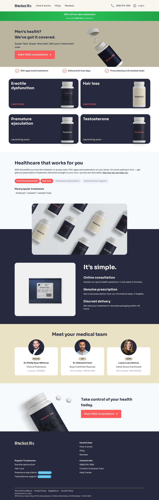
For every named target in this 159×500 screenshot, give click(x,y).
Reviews (69, 5)
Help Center (86, 472)
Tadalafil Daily (44, 193)
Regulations (53, 491)
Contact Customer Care (92, 468)
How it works (43, 5)
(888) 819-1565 (87, 464)
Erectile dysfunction (27, 181)
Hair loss (46, 181)
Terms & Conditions (23, 491)
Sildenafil (20, 193)
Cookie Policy (67, 491)
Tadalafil (31, 193)
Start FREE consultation (35, 54)
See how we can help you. (115, 172)
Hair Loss (19, 468)
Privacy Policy (40, 491)
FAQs (58, 5)
